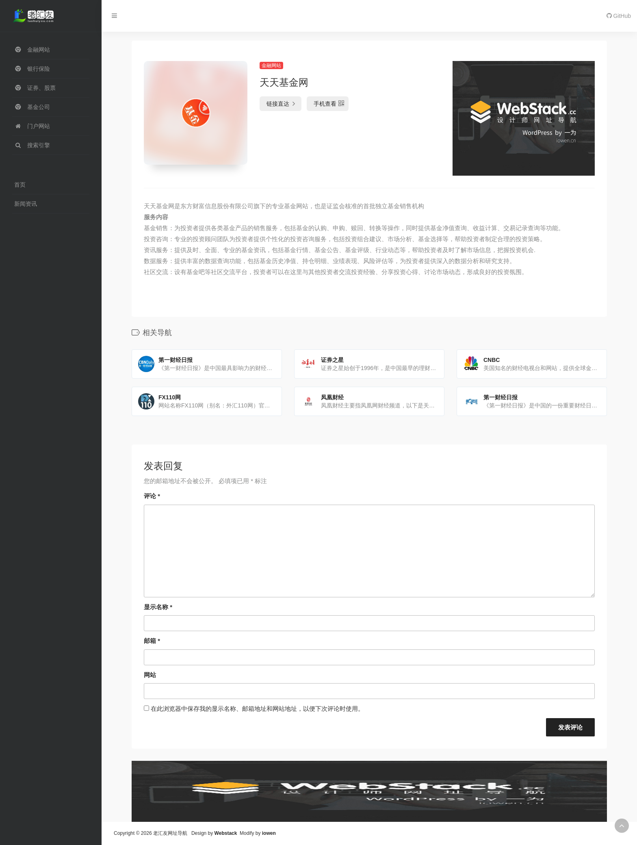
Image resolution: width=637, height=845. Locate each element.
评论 (152, 495)
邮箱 (152, 640)
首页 (20, 184)
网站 (150, 674)
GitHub (619, 16)
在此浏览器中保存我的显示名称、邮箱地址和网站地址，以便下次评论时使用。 (257, 708)
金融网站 (271, 65)
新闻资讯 (25, 203)
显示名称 (158, 606)
